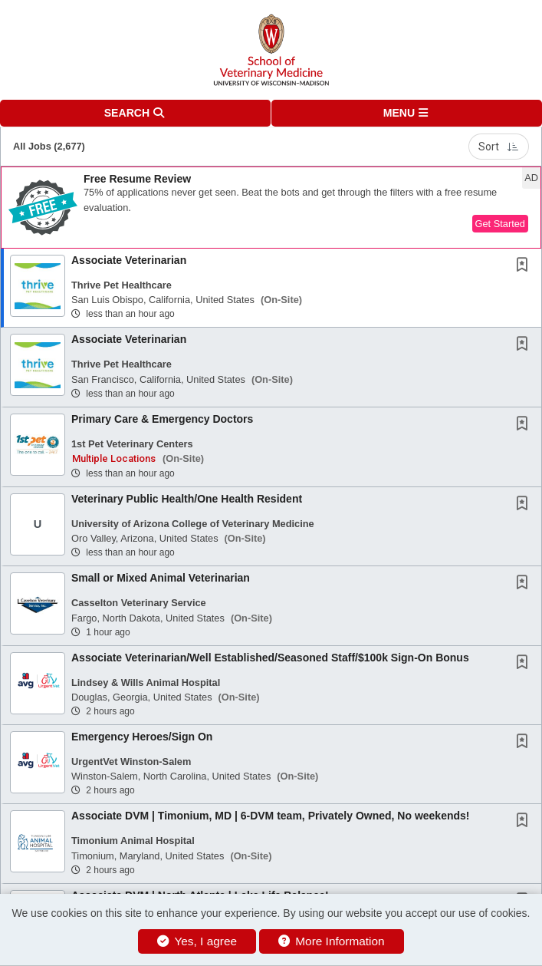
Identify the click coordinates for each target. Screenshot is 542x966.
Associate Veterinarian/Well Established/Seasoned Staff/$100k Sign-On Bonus (270, 657)
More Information (331, 941)
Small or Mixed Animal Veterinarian (160, 578)
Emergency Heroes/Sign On (141, 736)
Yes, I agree (197, 941)
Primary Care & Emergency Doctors (162, 419)
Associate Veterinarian (128, 260)
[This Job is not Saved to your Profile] (525, 266)
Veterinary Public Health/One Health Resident (186, 499)
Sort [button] (498, 146)
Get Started (500, 223)
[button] (407, 113)
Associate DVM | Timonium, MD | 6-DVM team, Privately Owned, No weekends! (270, 815)
